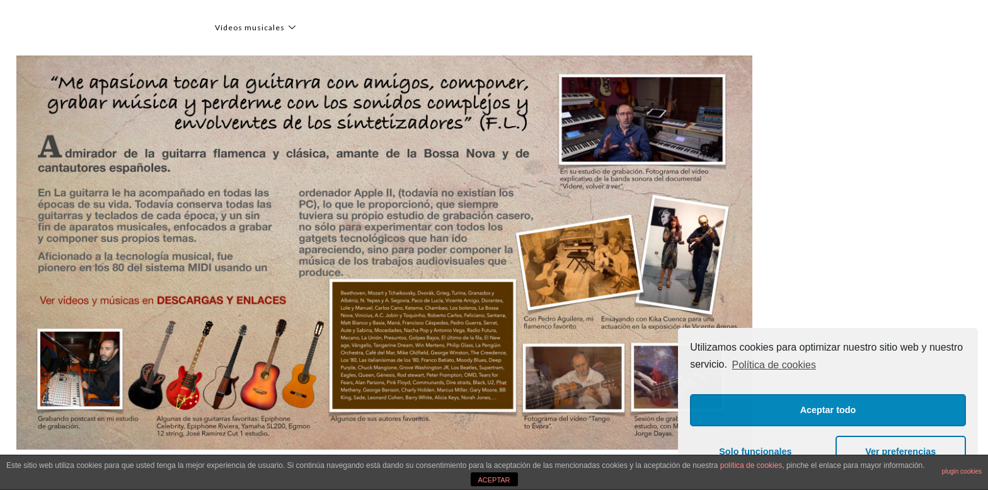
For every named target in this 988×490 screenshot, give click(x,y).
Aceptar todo (828, 410)
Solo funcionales (755, 451)
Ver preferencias (900, 451)
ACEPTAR (494, 480)
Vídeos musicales (257, 27)
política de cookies (751, 465)
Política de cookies (774, 364)
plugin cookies (962, 471)
